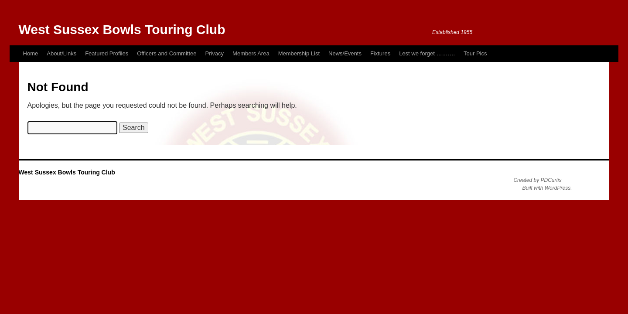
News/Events (345, 53)
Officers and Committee (166, 53)
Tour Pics (475, 53)
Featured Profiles (106, 53)
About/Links (61, 53)
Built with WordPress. (547, 188)
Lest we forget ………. (427, 53)
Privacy (214, 53)
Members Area (251, 53)
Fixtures (380, 53)
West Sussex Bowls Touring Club (122, 29)
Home (30, 53)
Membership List (299, 53)
